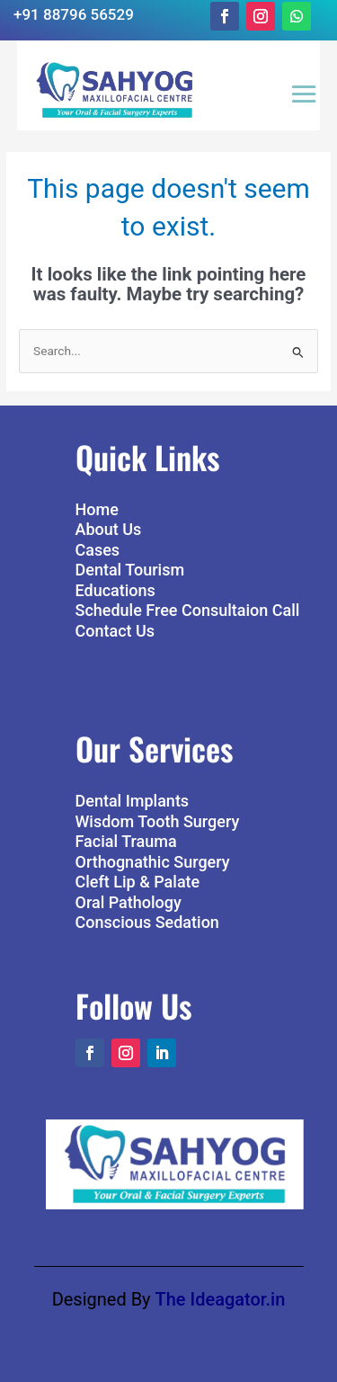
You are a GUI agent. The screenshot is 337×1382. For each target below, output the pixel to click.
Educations (115, 590)
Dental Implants (132, 800)
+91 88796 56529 (73, 14)
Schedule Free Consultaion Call (187, 610)
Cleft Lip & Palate (137, 881)
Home (97, 509)
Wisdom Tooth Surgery (157, 821)
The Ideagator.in (220, 1299)
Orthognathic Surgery (152, 861)
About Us (108, 529)
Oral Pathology (128, 902)
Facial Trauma (126, 841)
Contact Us (115, 630)
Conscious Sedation (147, 922)
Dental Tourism (130, 569)
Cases (97, 549)
